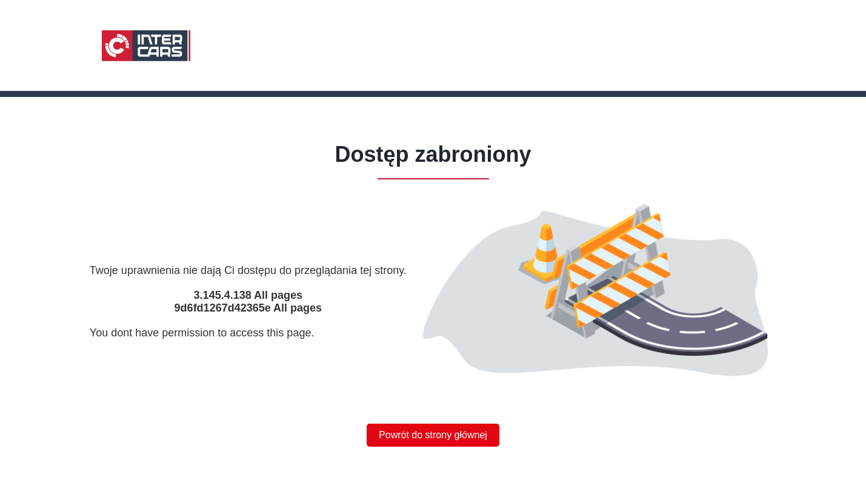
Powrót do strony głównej (433, 435)
